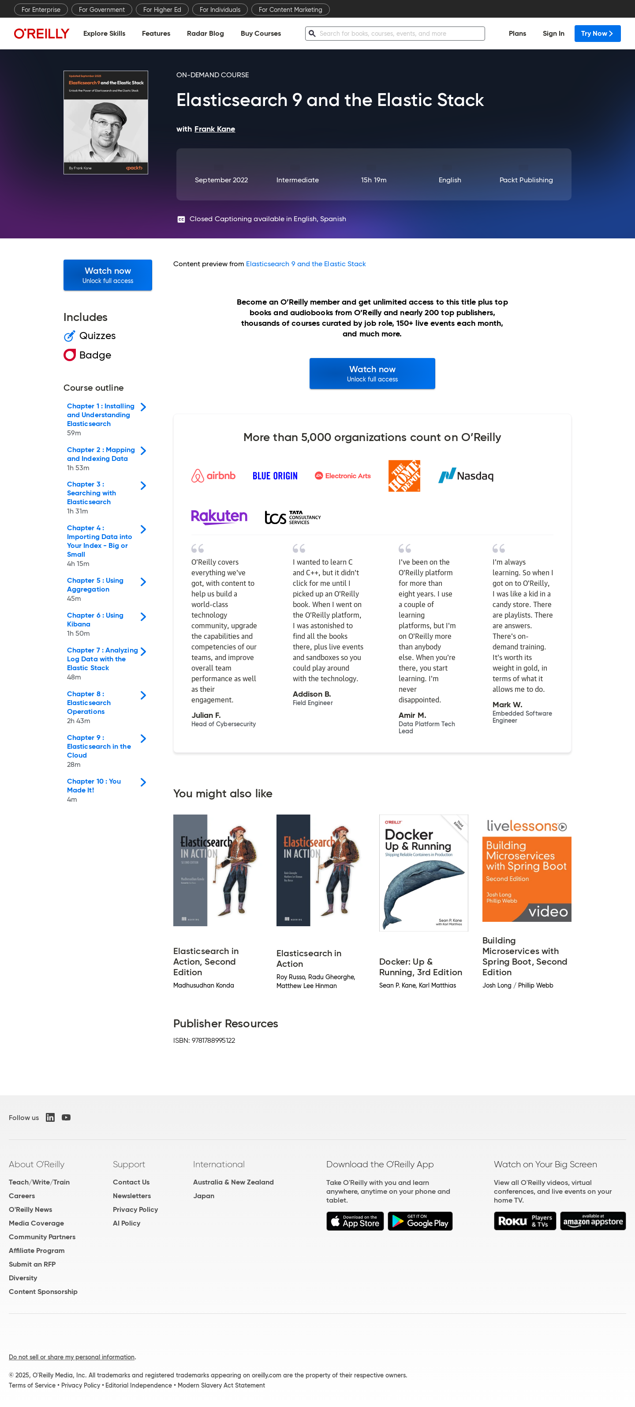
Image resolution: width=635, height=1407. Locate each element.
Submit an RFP (32, 1264)
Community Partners (42, 1236)
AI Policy (126, 1223)
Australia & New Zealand (233, 1182)
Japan (203, 1195)
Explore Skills (104, 33)
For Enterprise (41, 10)
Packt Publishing (526, 180)
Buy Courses (261, 33)
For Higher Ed (162, 10)
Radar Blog (205, 33)
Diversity (23, 1278)
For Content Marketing (290, 10)
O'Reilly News (30, 1209)
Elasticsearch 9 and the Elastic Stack (306, 264)
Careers (22, 1195)
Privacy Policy (135, 1209)
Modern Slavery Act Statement (221, 1385)
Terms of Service (32, 1385)
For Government (102, 10)
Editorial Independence (138, 1385)
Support (129, 1164)
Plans (517, 33)
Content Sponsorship (43, 1291)
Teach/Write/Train (39, 1182)
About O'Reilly (36, 1164)
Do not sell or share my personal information (71, 1357)
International (219, 1164)
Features (156, 33)
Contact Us (131, 1182)
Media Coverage (36, 1223)
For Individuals (220, 10)
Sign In (553, 33)
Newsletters (132, 1195)
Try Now (597, 33)
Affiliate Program (37, 1250)
